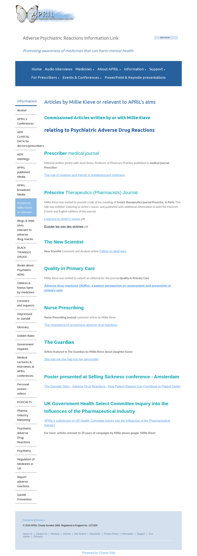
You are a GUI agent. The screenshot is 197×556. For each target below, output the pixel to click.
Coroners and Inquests (25, 303)
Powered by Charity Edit (98, 552)
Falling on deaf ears (113, 251)
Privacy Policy (111, 534)
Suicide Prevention (24, 497)
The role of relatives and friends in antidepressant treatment (84, 175)
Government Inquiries (25, 346)
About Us (27, 534)
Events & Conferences (81, 77)
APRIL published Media (23, 172)
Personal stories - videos (23, 388)
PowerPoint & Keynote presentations (135, 77)
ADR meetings (23, 156)
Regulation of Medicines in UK (26, 463)
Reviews (55, 534)
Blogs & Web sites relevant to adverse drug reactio (25, 230)
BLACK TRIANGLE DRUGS (24, 252)
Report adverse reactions (23, 481)
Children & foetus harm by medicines (25, 287)
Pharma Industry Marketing (23, 415)
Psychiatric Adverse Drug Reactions (24, 435)
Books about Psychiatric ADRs (25, 269)
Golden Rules (26, 335)
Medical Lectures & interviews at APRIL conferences (25, 366)
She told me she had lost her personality (71, 359)
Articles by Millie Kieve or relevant (24, 207)
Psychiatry (24, 450)
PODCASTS (24, 402)
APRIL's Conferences (25, 121)
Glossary (23, 327)
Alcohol (21, 110)
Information (134, 69)
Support (156, 69)
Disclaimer (28, 520)
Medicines (84, 69)
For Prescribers (44, 77)
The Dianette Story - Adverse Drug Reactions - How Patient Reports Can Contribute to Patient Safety (112, 386)
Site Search (80, 534)
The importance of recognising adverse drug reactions (80, 325)
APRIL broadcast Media (24, 189)
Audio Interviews (58, 69)
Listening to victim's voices (62, 219)
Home (37, 69)
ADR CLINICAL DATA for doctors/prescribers (27, 139)
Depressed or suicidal (24, 316)
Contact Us (41, 534)
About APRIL (108, 69)
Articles (67, 534)
